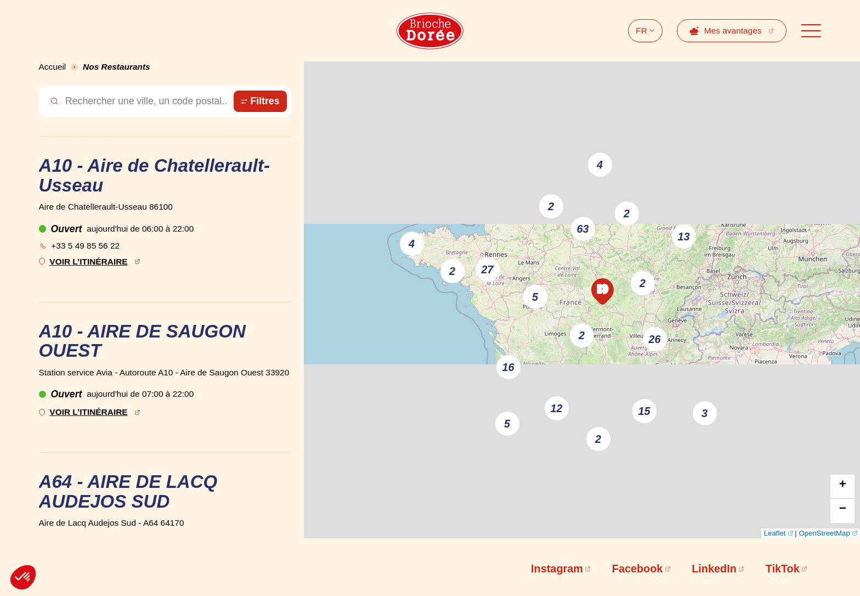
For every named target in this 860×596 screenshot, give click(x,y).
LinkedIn (714, 569)
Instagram (557, 569)
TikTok (783, 569)
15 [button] (644, 411)
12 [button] (557, 408)
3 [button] (704, 413)
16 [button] (508, 367)
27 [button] (488, 269)
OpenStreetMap (824, 533)
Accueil (52, 66)
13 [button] (684, 236)
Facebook (637, 569)
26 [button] (655, 339)
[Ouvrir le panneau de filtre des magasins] (260, 101)
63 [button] (583, 229)
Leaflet (775, 533)
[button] (602, 291)
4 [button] (600, 165)
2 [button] (551, 206)
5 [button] (507, 424)
